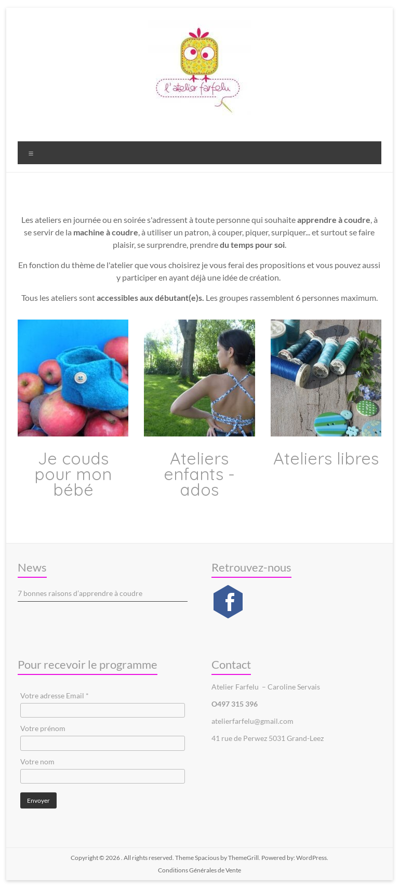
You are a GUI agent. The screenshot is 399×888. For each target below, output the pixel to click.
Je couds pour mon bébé (73, 474)
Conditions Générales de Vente (199, 870)
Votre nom (37, 761)
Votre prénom (42, 728)
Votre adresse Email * (54, 695)
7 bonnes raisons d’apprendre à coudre (80, 593)
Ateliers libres (326, 458)
